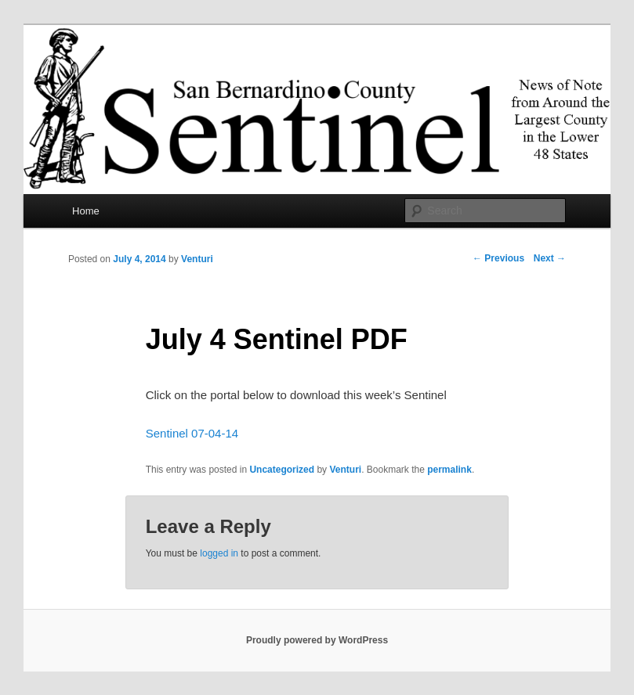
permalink (449, 469)
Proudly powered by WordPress (317, 640)
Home (86, 211)
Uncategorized (281, 469)
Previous (498, 258)
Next (550, 258)
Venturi (197, 259)
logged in (219, 553)
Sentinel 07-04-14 (192, 433)
